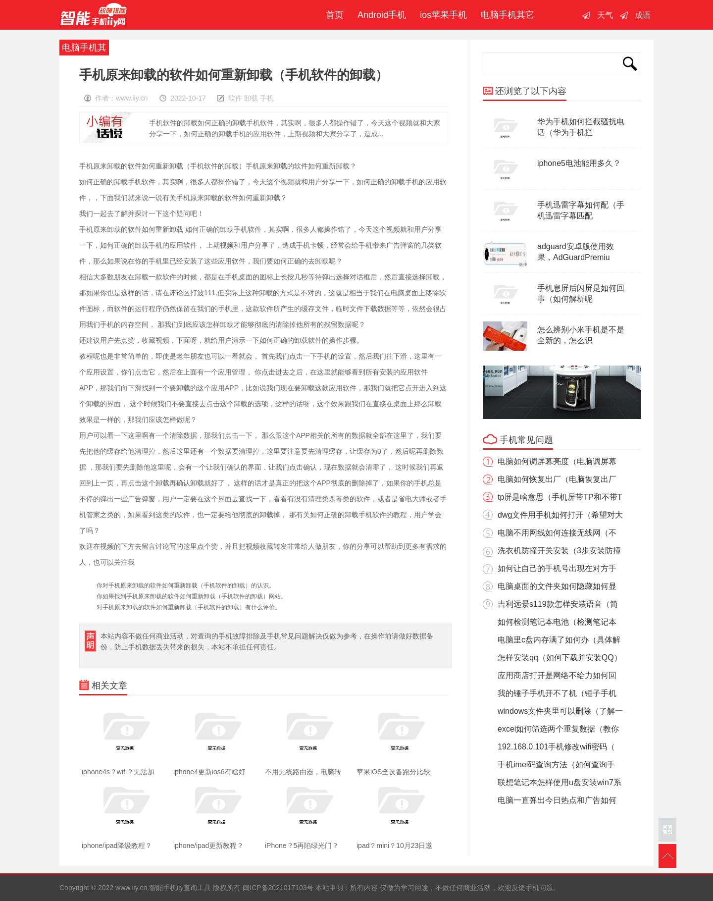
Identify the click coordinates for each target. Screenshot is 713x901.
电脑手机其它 (507, 15)
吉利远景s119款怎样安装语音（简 (558, 604)
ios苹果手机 (443, 15)
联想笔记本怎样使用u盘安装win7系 (559, 782)
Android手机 (381, 15)
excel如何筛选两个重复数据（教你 (558, 729)
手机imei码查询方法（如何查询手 (556, 764)
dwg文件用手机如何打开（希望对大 (560, 515)
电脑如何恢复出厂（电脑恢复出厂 (557, 479)
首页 (332, 15)
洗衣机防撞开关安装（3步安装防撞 (559, 550)
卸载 (251, 98)
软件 (235, 98)
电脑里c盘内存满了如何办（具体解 (559, 640)
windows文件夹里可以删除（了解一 (560, 711)
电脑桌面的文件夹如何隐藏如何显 (557, 586)
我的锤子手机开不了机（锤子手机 (557, 693)
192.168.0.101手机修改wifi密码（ (556, 746)
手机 (267, 98)
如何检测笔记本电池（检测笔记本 (557, 622)
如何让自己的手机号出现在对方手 (557, 568)
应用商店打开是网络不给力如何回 (557, 675)
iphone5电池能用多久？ (579, 163)
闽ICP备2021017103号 (278, 888)
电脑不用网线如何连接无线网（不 (557, 533)
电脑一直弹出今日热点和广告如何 (557, 800)
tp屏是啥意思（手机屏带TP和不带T (560, 497)
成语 (643, 15)
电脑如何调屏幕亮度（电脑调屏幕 (557, 461)
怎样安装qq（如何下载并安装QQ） (560, 657)
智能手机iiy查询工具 (93, 15)
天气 (605, 15)
